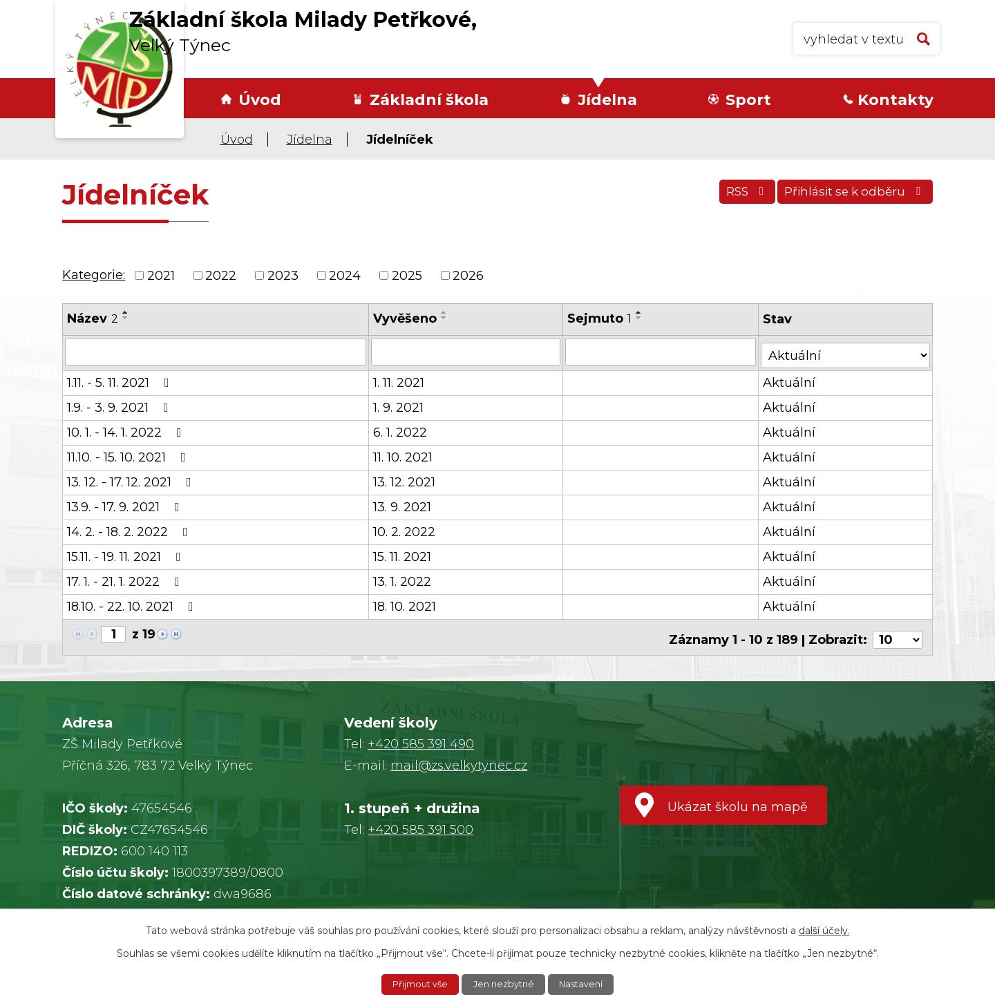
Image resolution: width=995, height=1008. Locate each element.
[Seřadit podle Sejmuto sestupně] (640, 318)
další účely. (824, 929)
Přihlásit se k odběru (851, 197)
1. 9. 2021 (399, 403)
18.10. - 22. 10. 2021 (133, 602)
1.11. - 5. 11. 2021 (121, 378)
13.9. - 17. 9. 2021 (126, 503)
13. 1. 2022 (403, 577)
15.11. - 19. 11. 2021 (127, 552)
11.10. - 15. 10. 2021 (129, 453)
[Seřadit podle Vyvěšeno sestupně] (445, 318)
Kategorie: (93, 275)
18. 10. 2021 (405, 602)
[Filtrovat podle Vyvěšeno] (467, 351)
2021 (161, 275)
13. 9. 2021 (403, 503)
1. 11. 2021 (399, 378)
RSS (732, 197)
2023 (282, 275)
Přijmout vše (415, 984)
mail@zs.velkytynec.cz (458, 756)
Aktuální (791, 378)
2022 (220, 275)
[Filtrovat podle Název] (216, 351)
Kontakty (895, 100)
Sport (748, 100)
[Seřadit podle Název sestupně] (125, 318)
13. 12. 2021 (405, 478)
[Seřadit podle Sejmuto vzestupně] (640, 312)
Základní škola (429, 100)
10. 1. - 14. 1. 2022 (127, 428)
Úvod (259, 100)
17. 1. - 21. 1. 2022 (126, 577)
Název (92, 318)
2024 (345, 275)
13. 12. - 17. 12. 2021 (132, 478)
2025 (407, 275)
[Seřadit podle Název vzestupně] (125, 312)
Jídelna (607, 100)
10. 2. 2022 (405, 527)
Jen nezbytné (504, 984)
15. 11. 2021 (403, 552)
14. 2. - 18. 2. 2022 (130, 527)
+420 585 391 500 (420, 820)
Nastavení (586, 984)
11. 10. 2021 (403, 453)
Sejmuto (601, 318)
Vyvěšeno (405, 318)
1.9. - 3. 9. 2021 (120, 403)
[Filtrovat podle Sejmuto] (662, 351)
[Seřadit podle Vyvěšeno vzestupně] (445, 312)
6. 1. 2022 (401, 428)
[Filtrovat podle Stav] (846, 350)
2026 (468, 275)
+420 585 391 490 (421, 735)
